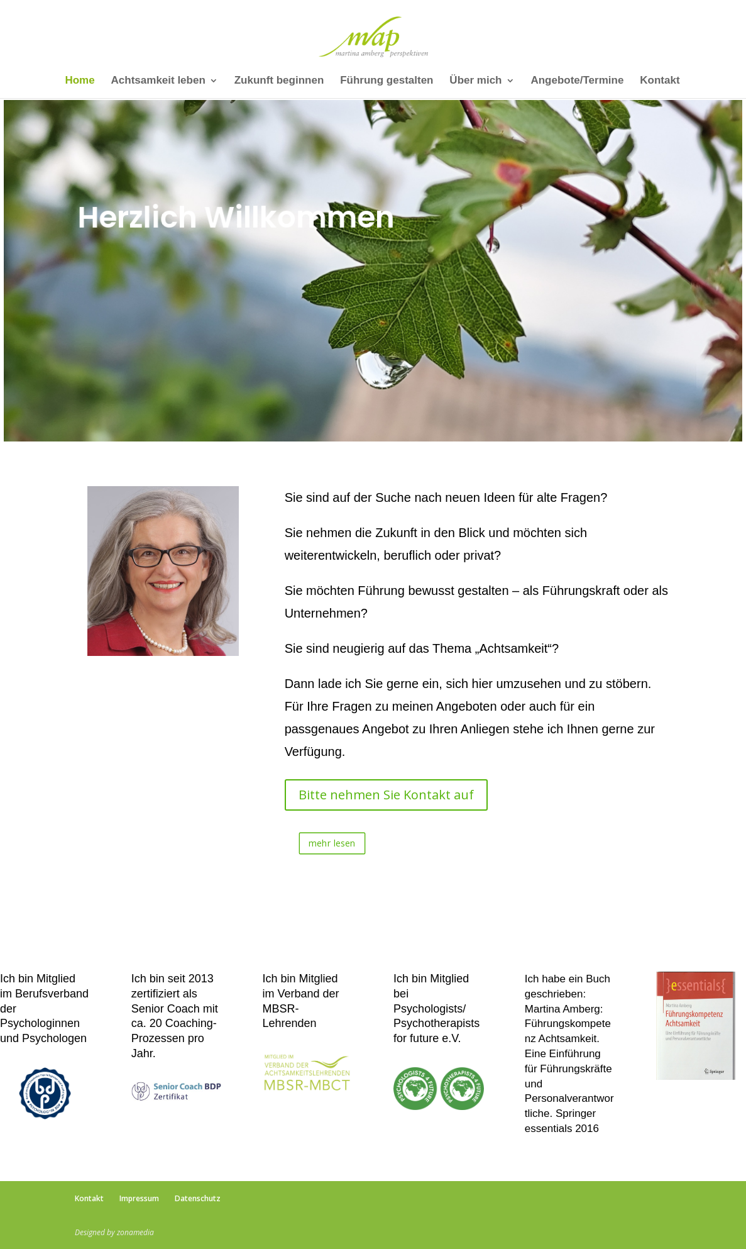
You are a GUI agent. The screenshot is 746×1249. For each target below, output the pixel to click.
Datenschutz (198, 1198)
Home (79, 81)
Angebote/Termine (576, 81)
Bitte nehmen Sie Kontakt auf (386, 794)
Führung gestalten (386, 81)
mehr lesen (332, 843)
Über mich (475, 81)
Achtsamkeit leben (158, 81)
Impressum (139, 1198)
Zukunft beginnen (279, 81)
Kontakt (659, 81)
